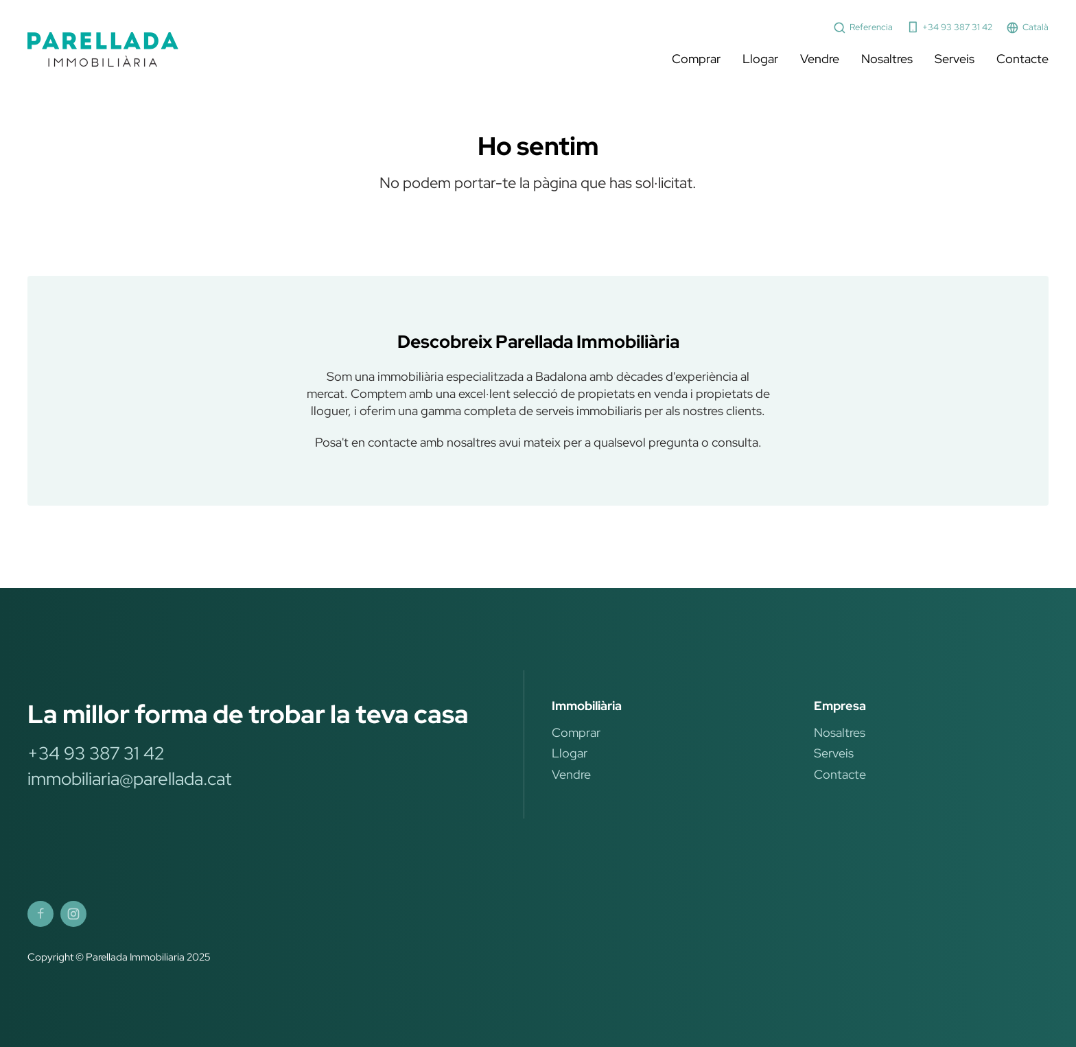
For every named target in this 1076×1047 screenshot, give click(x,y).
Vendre (819, 59)
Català (1027, 27)
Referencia (863, 27)
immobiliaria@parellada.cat (129, 778)
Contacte (1022, 59)
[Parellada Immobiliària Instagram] (73, 914)
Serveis (954, 59)
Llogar (760, 59)
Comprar (696, 59)
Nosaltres (887, 59)
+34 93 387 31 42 (950, 27)
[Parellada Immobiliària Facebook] (40, 914)
